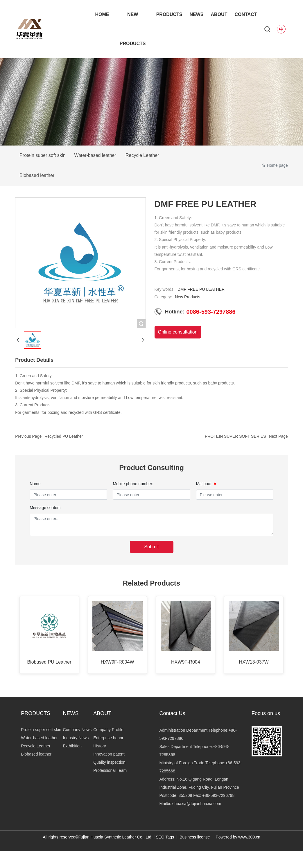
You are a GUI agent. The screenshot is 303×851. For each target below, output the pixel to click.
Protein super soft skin (42, 155)
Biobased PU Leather (49, 661)
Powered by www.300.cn (238, 837)
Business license (195, 837)
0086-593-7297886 (211, 312)
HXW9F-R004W (117, 661)
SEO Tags (165, 837)
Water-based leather (95, 155)
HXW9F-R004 (185, 661)
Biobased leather (36, 175)
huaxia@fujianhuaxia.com (198, 803)
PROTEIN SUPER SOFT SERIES (235, 436)
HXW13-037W (253, 661)
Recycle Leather (142, 155)
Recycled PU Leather (63, 436)
